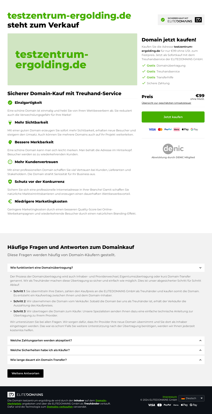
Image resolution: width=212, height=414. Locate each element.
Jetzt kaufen (173, 117)
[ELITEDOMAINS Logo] (59, 395)
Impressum (170, 396)
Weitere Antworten (25, 373)
